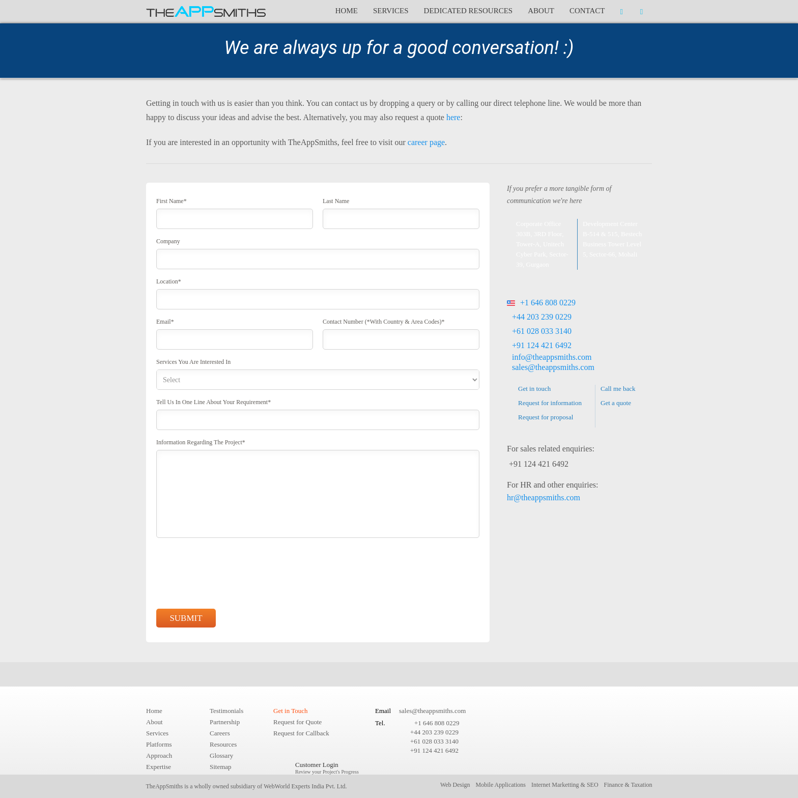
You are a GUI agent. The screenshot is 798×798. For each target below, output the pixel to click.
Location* (168, 281)
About (541, 11)
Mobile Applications (501, 784)
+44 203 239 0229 (542, 316)
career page (426, 142)
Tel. (380, 723)
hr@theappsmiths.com (543, 497)
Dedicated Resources (468, 11)
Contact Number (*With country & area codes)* (383, 321)
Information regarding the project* (200, 442)
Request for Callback (301, 733)
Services (391, 11)
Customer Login (327, 768)
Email (383, 711)
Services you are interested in (193, 361)
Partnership (225, 722)
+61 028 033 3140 (542, 331)
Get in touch (534, 388)
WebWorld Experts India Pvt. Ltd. (305, 786)
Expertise (158, 767)
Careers (220, 733)
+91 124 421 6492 (542, 345)
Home (346, 11)
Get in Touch (290, 711)
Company (168, 241)
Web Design (455, 784)
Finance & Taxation (628, 784)
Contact (587, 11)
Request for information (550, 403)
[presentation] (233, 575)
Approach (159, 755)
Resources (223, 744)
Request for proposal (545, 417)
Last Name (336, 201)
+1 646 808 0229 (541, 302)
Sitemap (221, 767)
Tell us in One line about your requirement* (213, 402)
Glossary (221, 755)
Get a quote (616, 403)
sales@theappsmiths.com (553, 367)
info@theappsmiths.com (552, 357)
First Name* (171, 201)
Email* (165, 321)
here (453, 117)
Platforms (159, 744)
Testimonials (226, 711)
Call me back (618, 388)
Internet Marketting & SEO (564, 784)
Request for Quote (297, 722)
